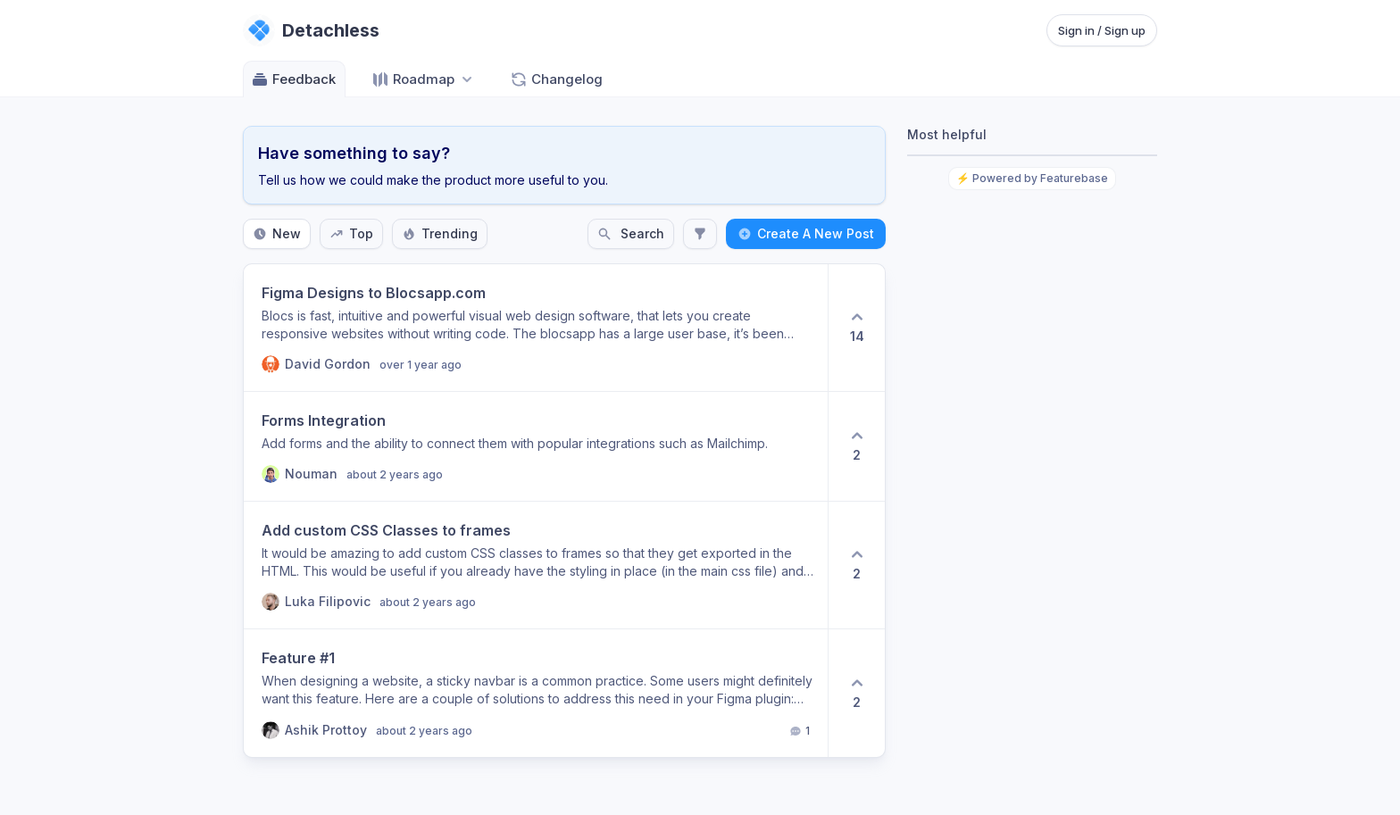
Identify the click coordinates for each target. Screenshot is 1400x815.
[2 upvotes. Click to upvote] (856, 446)
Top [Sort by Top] (351, 233)
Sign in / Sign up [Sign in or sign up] (1102, 30)
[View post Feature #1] (536, 693)
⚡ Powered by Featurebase (1032, 178)
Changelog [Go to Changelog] (556, 79)
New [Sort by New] (277, 233)
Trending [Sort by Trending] (440, 233)
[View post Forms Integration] (536, 446)
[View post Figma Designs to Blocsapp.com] (536, 327)
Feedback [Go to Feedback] (293, 79)
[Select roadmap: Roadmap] (423, 79)
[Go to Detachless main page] (311, 30)
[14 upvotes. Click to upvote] (856, 327)
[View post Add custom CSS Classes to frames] (536, 565)
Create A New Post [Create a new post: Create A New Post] (806, 233)
